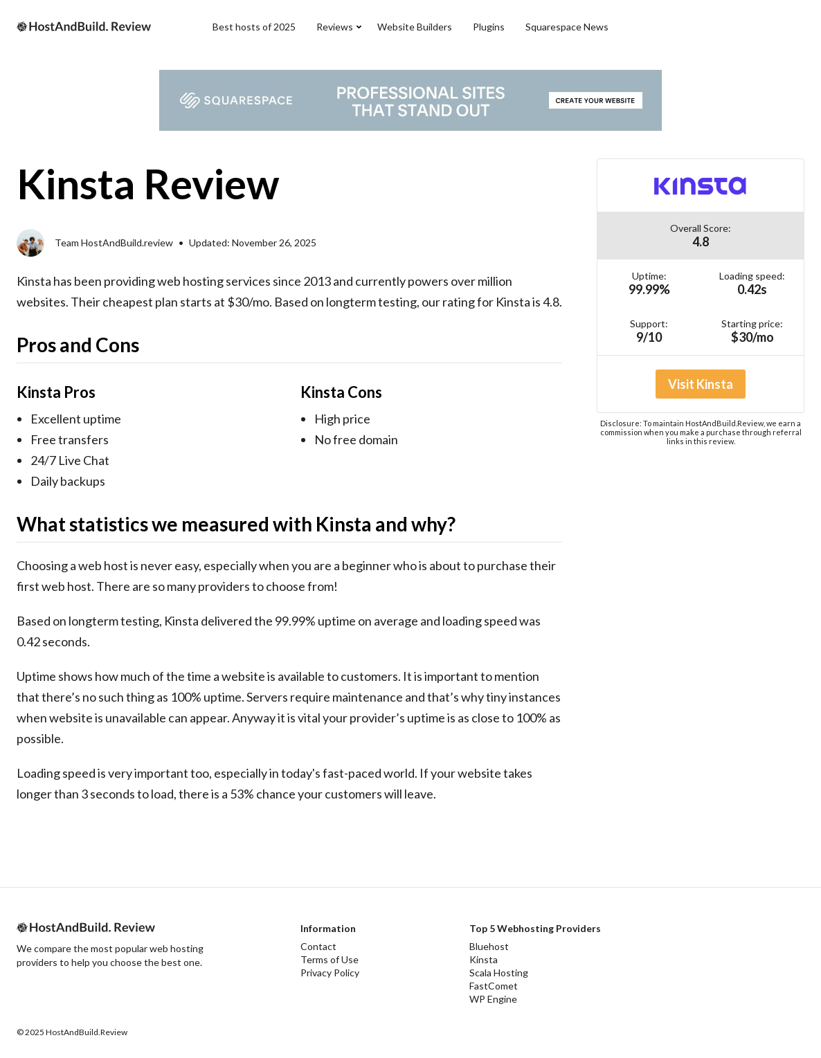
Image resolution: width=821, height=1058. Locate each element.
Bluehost (489, 946)
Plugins (489, 27)
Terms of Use (329, 959)
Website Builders (414, 27)
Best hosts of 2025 (254, 27)
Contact (318, 946)
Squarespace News (566, 27)
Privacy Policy (329, 972)
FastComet (493, 986)
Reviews (334, 27)
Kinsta (483, 959)
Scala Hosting (498, 972)
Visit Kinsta (700, 384)
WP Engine (493, 999)
